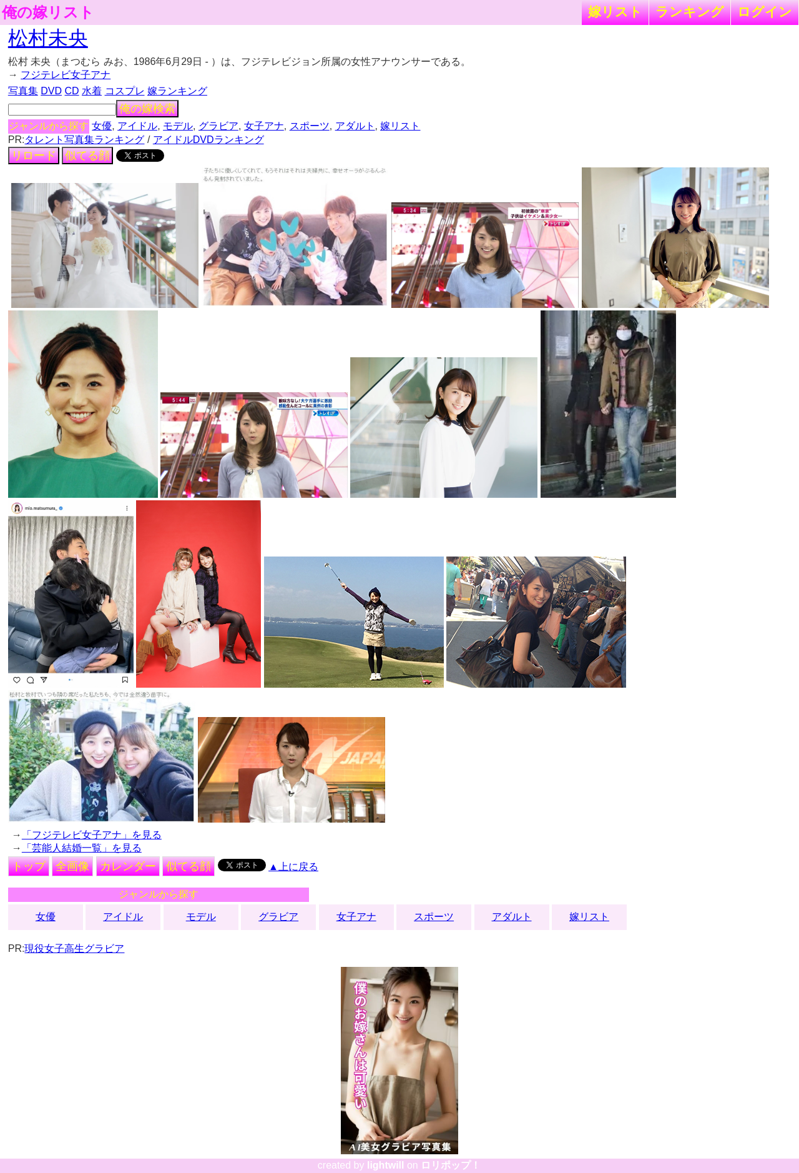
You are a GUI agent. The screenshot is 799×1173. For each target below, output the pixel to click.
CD (71, 91)
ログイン (764, 11)
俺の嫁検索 (147, 108)
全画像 (72, 866)
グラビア (218, 126)
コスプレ (125, 91)
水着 (92, 91)
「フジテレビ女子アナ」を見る (92, 834)
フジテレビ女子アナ (65, 74)
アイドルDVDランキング (208, 139)
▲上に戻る (293, 866)
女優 (102, 126)
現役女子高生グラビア (74, 948)
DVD (51, 91)
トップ (29, 866)
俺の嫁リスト (48, 12)
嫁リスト (615, 11)
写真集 (23, 91)
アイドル (137, 126)
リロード (33, 155)
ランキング (689, 11)
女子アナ (264, 126)
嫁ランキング (177, 91)
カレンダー (128, 866)
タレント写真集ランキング (84, 139)
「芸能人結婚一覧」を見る (82, 848)
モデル (178, 126)
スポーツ (310, 126)
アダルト (355, 126)
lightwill (385, 1165)
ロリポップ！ (451, 1165)
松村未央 (48, 38)
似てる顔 (87, 155)
